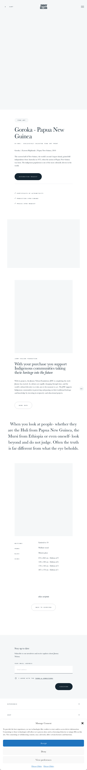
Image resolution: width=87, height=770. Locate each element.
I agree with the (35, 678)
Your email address (23, 663)
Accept (43, 743)
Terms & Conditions (44, 678)
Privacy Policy (37, 766)
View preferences (43, 759)
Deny (43, 751)
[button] (82, 723)
